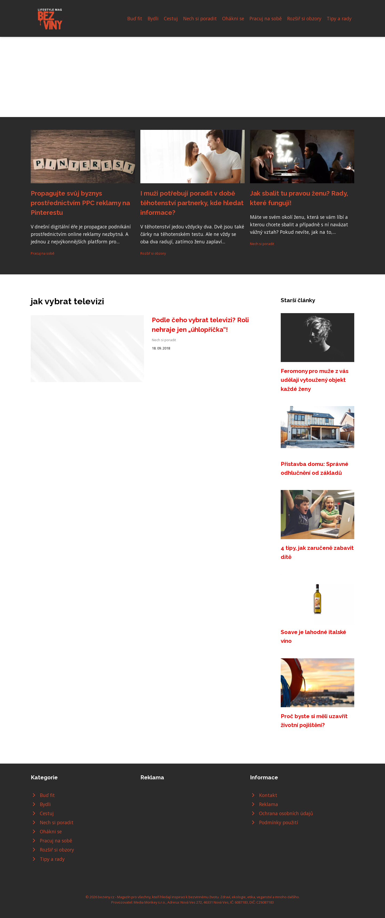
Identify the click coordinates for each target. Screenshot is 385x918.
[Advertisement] (192, 77)
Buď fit (134, 18)
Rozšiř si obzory (304, 18)
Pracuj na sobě (265, 18)
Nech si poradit (200, 18)
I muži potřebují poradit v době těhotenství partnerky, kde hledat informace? (192, 202)
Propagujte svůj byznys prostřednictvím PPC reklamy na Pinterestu (80, 202)
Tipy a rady (339, 18)
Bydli (153, 18)
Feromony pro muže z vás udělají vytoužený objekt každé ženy (314, 380)
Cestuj (171, 18)
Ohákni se (233, 18)
